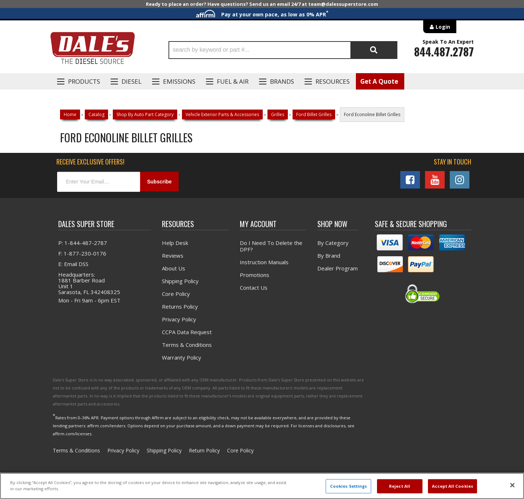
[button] (282, 50)
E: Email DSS (73, 263)
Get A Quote (379, 81)
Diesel (132, 81)
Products (84, 81)
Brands (282, 81)
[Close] (512, 485)
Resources (332, 81)
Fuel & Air (233, 81)
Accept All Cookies (452, 486)
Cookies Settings (348, 486)
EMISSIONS (179, 81)
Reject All (399, 486)
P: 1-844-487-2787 (82, 242)
